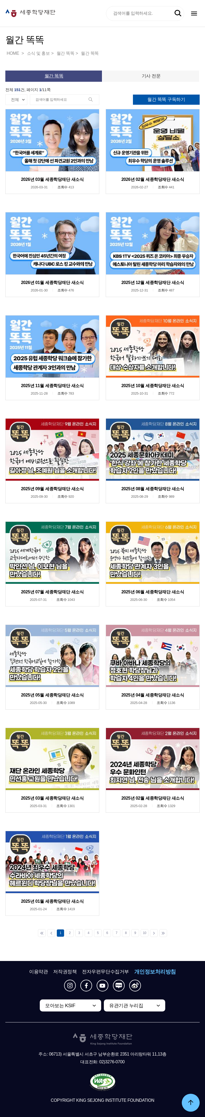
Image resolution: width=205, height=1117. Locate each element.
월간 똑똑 (65, 53)
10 (144, 933)
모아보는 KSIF (60, 1005)
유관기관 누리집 (126, 1005)
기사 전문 (151, 76)
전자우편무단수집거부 (105, 971)
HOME (13, 53)
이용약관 (38, 971)
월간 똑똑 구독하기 (166, 99)
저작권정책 (65, 971)
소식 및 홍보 (38, 53)
